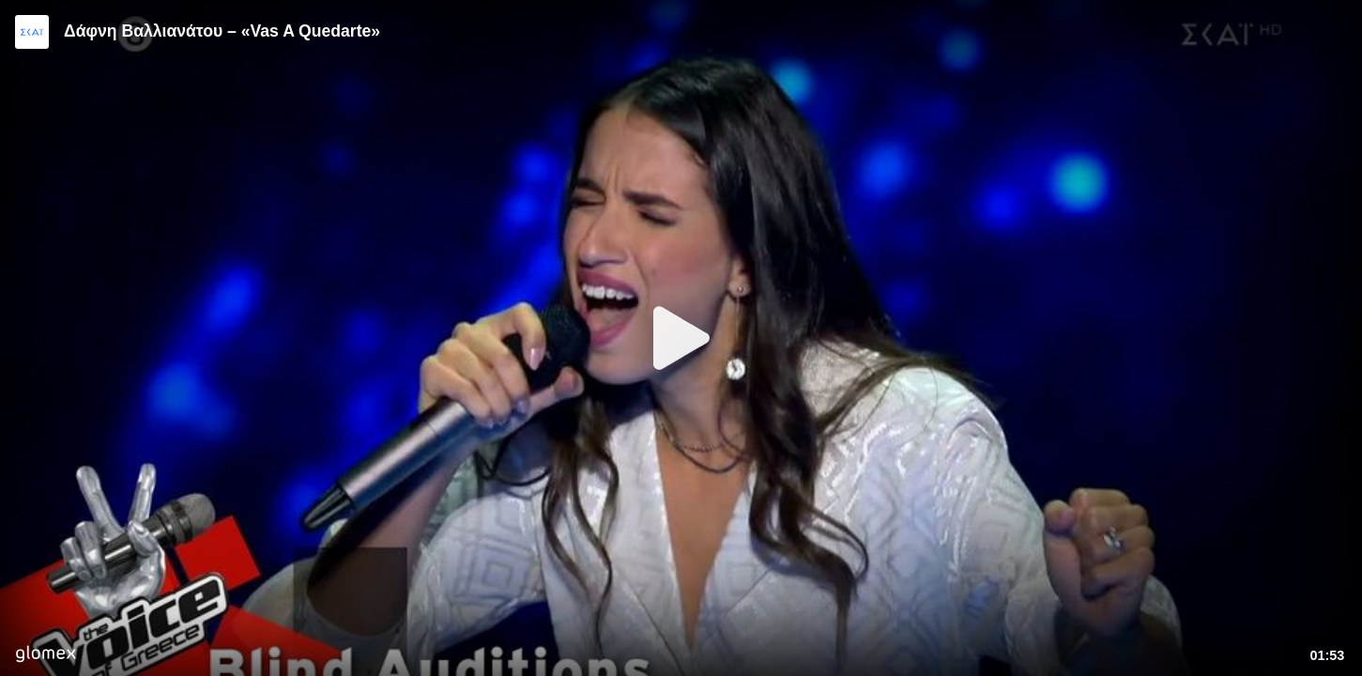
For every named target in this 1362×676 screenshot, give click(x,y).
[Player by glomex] (45, 656)
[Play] (681, 338)
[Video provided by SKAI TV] (32, 32)
